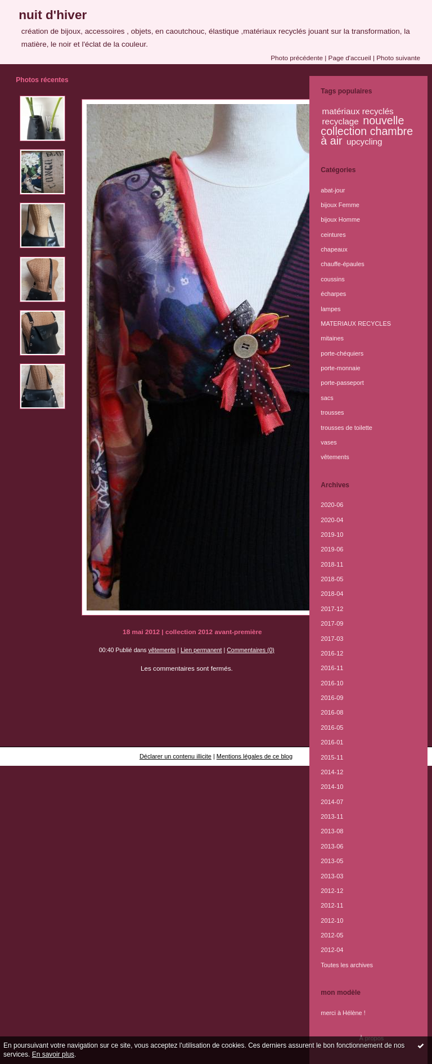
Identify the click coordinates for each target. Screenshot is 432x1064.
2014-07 (332, 801)
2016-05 (332, 727)
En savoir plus (53, 1054)
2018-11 (332, 564)
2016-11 (332, 668)
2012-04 (332, 949)
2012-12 (332, 890)
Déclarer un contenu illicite (176, 756)
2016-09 (332, 697)
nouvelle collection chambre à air (367, 130)
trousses (332, 412)
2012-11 (332, 905)
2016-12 (332, 653)
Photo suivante (398, 57)
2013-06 (332, 846)
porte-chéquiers (342, 353)
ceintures (333, 234)
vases (329, 442)
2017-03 (332, 638)
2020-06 (332, 504)
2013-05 (332, 861)
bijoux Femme (340, 204)
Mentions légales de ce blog (254, 756)
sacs (327, 397)
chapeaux (334, 249)
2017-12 (332, 608)
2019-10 (332, 534)
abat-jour (333, 190)
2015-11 (332, 757)
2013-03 (332, 876)
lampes (330, 309)
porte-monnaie (340, 368)
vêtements (162, 650)
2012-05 (332, 935)
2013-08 (332, 831)
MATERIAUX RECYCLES (356, 323)
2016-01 (332, 742)
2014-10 (332, 786)
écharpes (333, 293)
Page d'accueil (349, 57)
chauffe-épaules (342, 264)
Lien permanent (201, 650)
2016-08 (332, 712)
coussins (332, 279)
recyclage (340, 121)
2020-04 (332, 520)
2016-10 (332, 683)
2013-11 (332, 816)
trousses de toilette (346, 427)
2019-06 (332, 549)
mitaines (332, 338)
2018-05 (332, 579)
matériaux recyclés (358, 111)
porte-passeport (342, 382)
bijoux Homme (340, 219)
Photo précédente (297, 57)
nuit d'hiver (53, 14)
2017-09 (332, 623)
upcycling (364, 141)
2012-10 (332, 920)
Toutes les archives (347, 965)
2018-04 (332, 593)
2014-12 (332, 772)
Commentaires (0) (250, 650)
